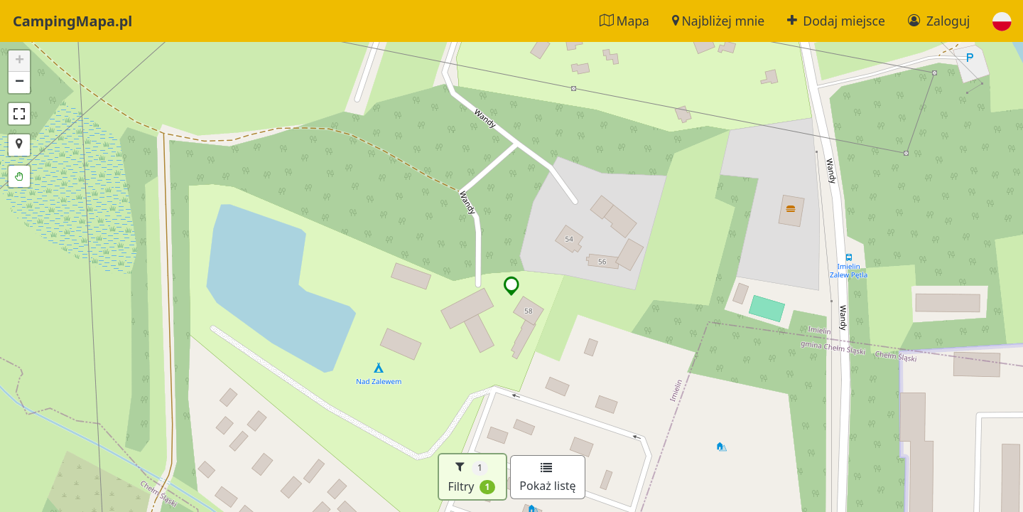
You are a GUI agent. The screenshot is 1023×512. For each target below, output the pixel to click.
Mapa (624, 20)
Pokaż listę (547, 478)
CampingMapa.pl (72, 21)
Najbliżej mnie (718, 20)
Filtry (471, 476)
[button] (1002, 21)
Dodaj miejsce (836, 20)
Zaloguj (939, 20)
